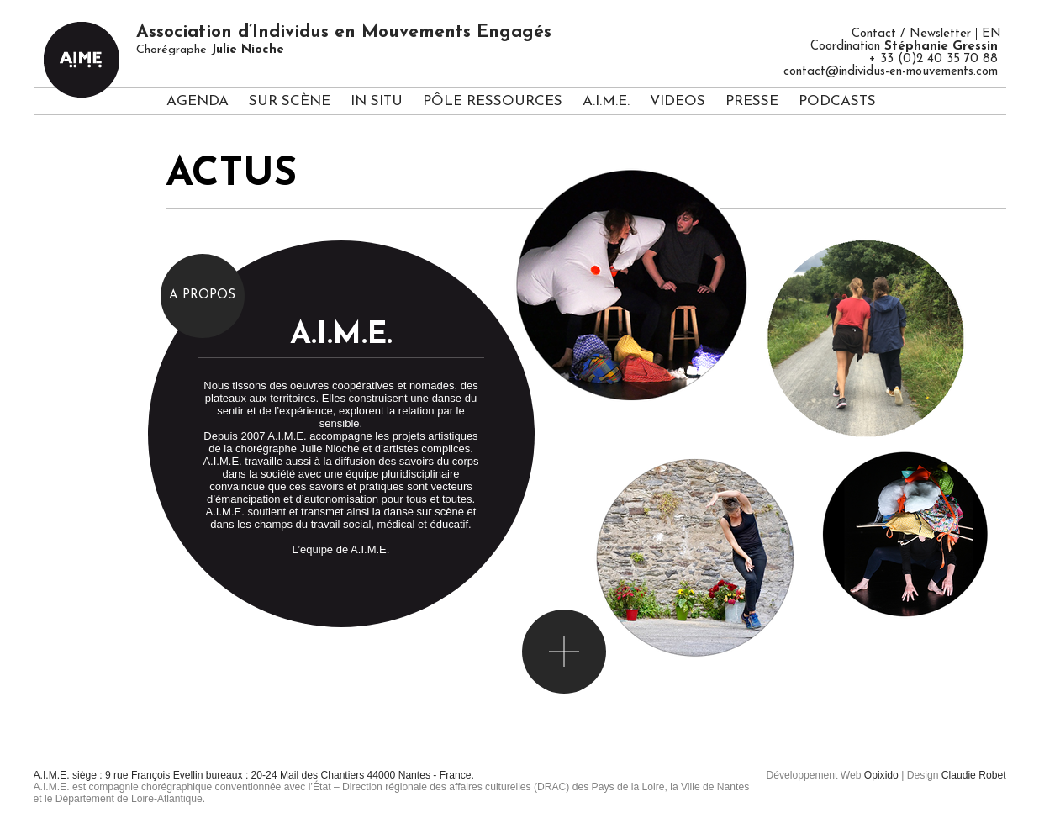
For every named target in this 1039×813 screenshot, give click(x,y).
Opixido (881, 775)
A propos (202, 295)
